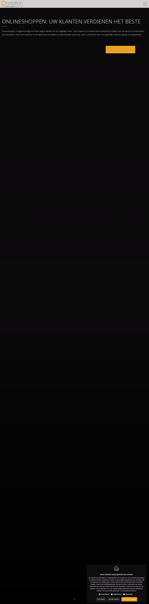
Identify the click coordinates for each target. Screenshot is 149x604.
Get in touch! (118, 49)
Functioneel (105, 593)
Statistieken (117, 593)
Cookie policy (112, 589)
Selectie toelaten (113, 597)
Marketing (129, 593)
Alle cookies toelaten (129, 597)
